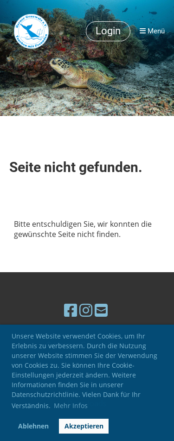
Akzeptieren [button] (83, 426)
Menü (152, 31)
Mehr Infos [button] (71, 405)
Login (108, 31)
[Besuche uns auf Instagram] (85, 310)
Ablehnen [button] (33, 426)
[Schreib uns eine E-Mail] (101, 310)
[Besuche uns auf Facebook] (70, 310)
